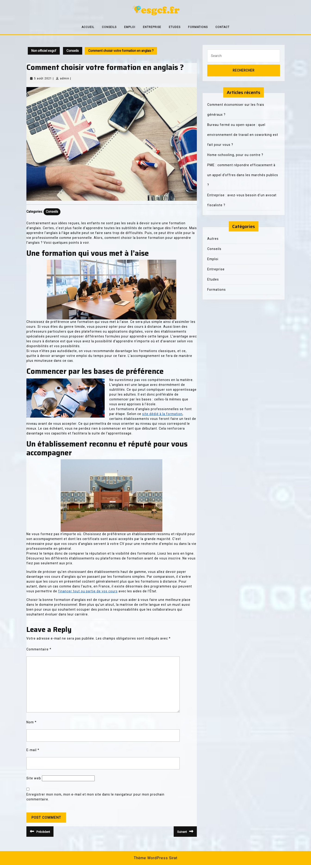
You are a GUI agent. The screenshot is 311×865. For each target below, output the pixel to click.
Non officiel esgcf (43, 50)
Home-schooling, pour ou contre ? (235, 155)
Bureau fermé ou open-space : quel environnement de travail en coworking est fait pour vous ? (242, 134)
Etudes (174, 27)
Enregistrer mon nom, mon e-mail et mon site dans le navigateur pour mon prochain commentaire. (95, 797)
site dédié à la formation (162, 414)
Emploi (129, 27)
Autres (213, 238)
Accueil (88, 27)
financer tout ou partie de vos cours (88, 591)
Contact (222, 27)
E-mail (32, 750)
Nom (31, 722)
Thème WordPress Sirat (155, 858)
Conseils (109, 27)
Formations (198, 27)
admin (64, 78)
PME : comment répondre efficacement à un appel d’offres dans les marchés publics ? (242, 175)
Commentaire (38, 649)
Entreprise (152, 27)
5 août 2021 (43, 78)
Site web (33, 778)
